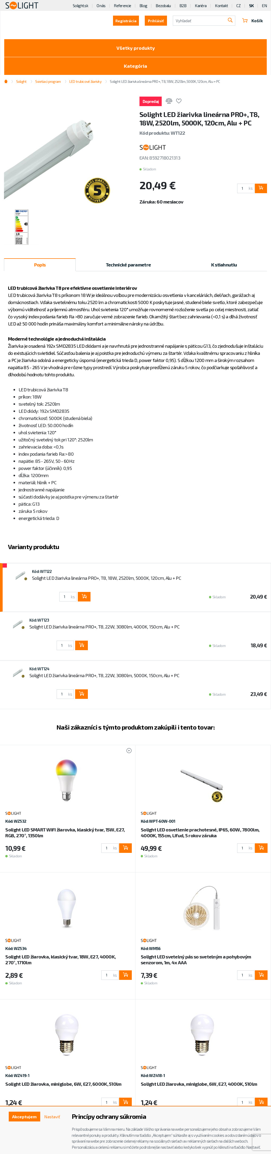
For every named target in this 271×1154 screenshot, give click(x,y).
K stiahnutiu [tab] (224, 265)
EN (264, 5)
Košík (252, 20)
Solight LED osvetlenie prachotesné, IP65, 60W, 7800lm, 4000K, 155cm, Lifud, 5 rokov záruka (200, 832)
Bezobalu (163, 5)
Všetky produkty (135, 48)
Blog (143, 5)
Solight (21, 81)
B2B (183, 5)
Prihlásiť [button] (156, 21)
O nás (101, 5)
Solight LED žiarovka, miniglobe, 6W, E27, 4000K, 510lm (199, 1084)
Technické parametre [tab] (128, 265)
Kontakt (221, 5)
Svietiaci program (48, 81)
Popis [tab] (40, 265)
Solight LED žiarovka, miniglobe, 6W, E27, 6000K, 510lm (63, 1084)
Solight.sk (80, 5)
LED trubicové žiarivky (85, 81)
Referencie (122, 5)
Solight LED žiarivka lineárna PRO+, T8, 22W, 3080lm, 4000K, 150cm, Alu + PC (104, 627)
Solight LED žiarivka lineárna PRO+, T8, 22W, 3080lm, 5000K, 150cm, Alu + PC (104, 675)
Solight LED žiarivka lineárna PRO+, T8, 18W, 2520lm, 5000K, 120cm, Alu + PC (165, 81)
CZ (238, 5)
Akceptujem (24, 1116)
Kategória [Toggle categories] (135, 66)
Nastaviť (52, 1116)
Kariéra (200, 5)
